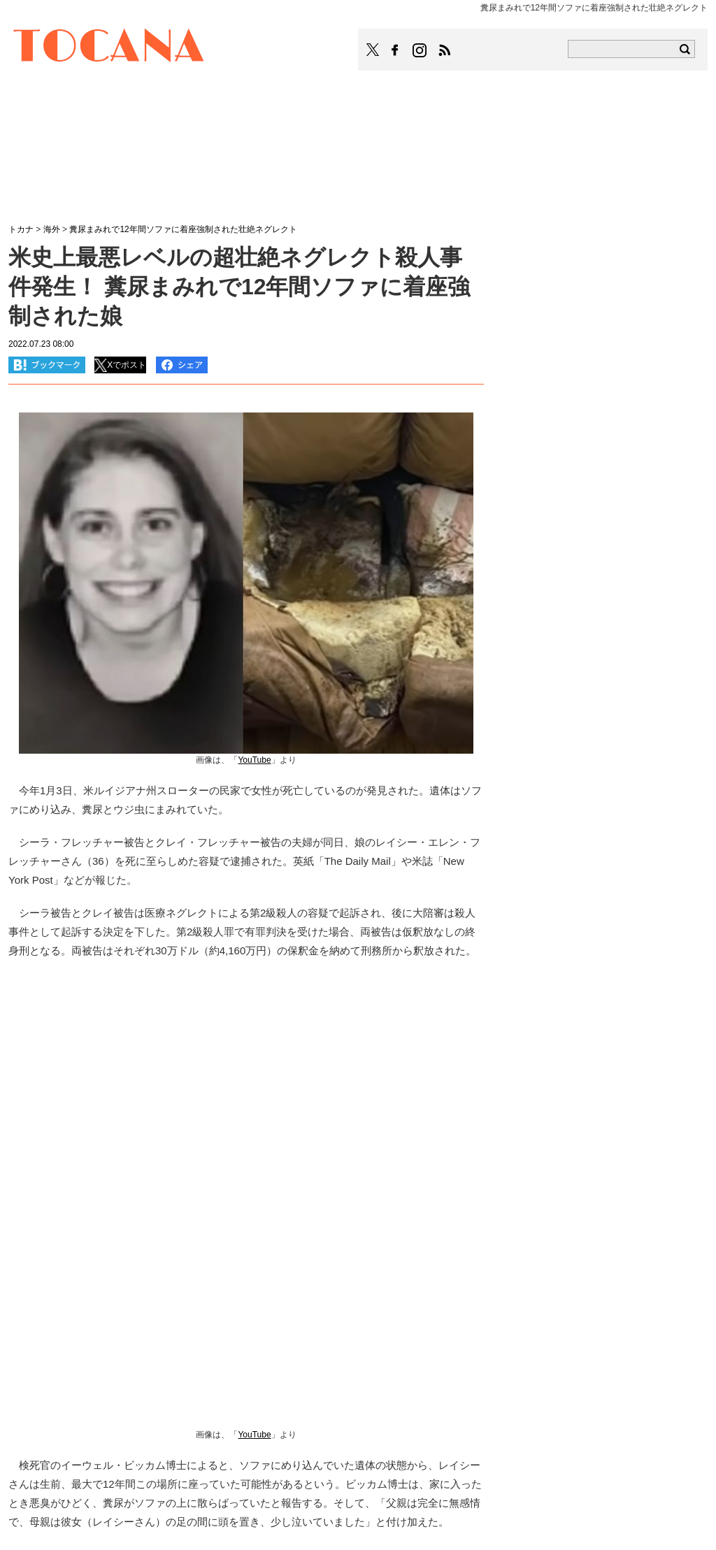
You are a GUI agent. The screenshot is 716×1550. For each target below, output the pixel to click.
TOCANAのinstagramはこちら (420, 50)
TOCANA (109, 47)
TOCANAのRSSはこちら (444, 50)
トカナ (21, 229)
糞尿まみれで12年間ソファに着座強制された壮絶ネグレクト (182, 229)
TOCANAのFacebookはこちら (395, 50)
